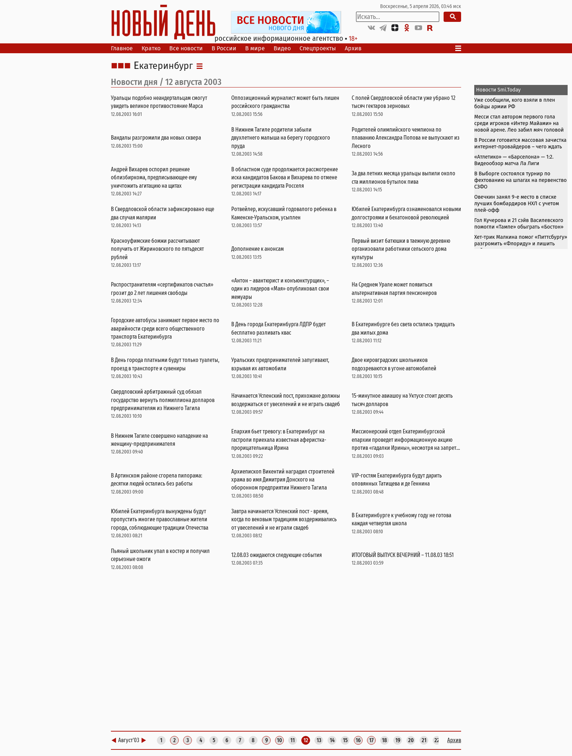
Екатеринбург (163, 66)
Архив (353, 48)
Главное (122, 48)
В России (224, 48)
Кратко (151, 48)
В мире (255, 48)
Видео (282, 48)
